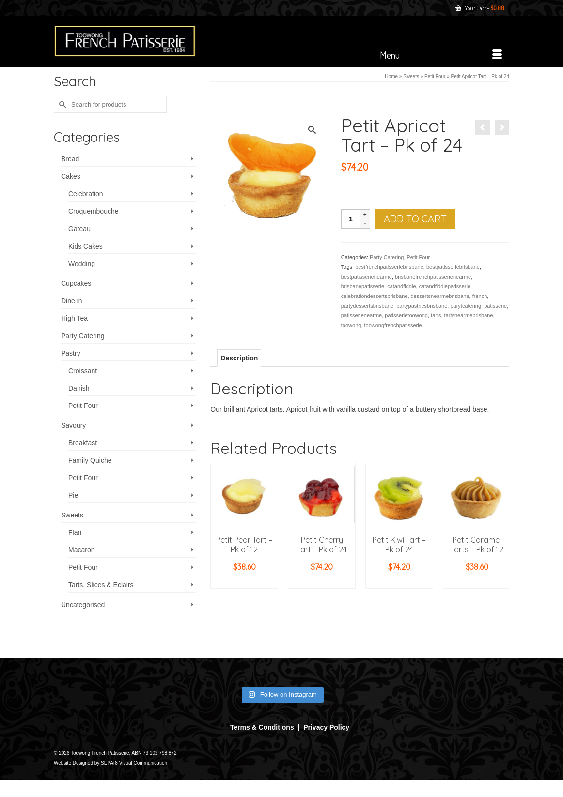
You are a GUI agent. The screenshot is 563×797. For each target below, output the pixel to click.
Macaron (81, 550)
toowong (351, 325)
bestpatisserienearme (366, 277)
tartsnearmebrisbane (468, 315)
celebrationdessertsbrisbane (374, 296)
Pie (73, 495)
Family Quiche (89, 460)
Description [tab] (239, 358)
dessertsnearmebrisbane (440, 296)
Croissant (82, 371)
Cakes (70, 176)
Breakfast (82, 443)
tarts (436, 315)
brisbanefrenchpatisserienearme (433, 277)
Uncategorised (83, 605)
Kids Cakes (85, 246)
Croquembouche (93, 211)
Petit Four (418, 257)
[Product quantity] (350, 219)
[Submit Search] (61, 104)
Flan (74, 532)
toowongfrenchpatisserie (393, 325)
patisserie (495, 306)
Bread (70, 159)
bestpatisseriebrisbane (453, 267)
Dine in (71, 301)
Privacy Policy (326, 727)
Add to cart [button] (244, 581)
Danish (79, 388)
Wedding (81, 263)
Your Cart (479, 8)
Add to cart (415, 219)
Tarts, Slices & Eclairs (101, 585)
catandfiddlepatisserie (444, 286)
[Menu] (441, 55)
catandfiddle (401, 286)
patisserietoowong (406, 315)
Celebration (85, 194)
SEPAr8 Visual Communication (134, 763)
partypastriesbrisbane (421, 306)
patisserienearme (361, 315)
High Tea (74, 318)
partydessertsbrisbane (367, 306)
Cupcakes (76, 283)
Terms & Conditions (262, 727)
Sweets (72, 515)
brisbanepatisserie (362, 286)
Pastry (70, 353)
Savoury (73, 425)
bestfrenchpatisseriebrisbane (389, 267)
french (479, 296)
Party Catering (387, 257)
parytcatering (465, 306)
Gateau (79, 229)
